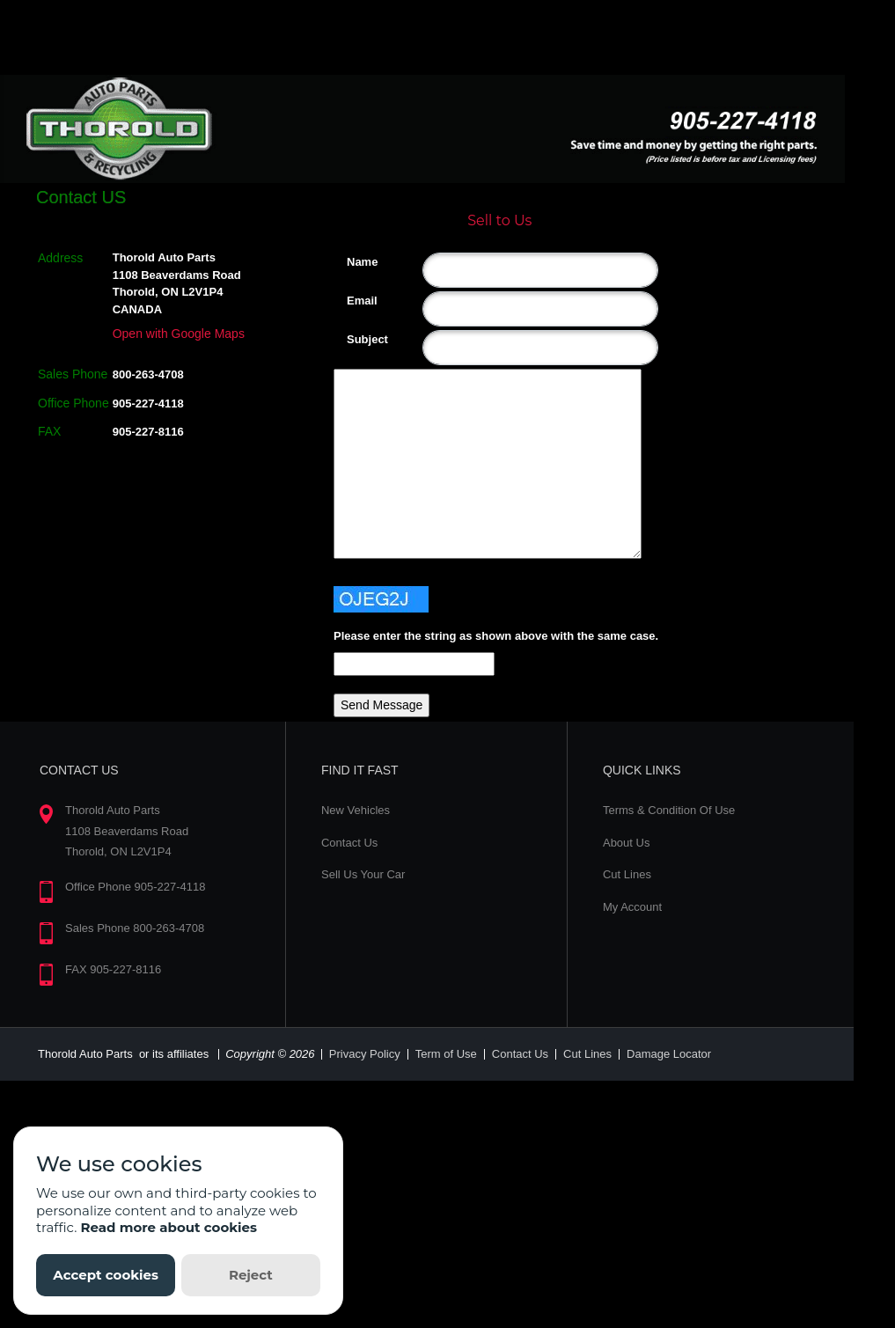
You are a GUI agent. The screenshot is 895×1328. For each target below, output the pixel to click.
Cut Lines (627, 874)
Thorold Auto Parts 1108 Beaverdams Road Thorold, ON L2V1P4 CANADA (177, 283)
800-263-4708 (148, 374)
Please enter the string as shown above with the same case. (496, 635)
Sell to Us (499, 220)
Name (353, 261)
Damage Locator (669, 1053)
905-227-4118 (148, 403)
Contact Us (349, 842)
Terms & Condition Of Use (669, 810)
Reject (251, 1274)
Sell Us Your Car (363, 874)
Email (353, 300)
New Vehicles (355, 810)
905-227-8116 (148, 431)
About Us (626, 842)
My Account (632, 906)
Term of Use (446, 1053)
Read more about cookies (168, 1227)
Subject (353, 339)
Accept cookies (105, 1274)
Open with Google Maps (179, 333)
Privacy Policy (364, 1053)
